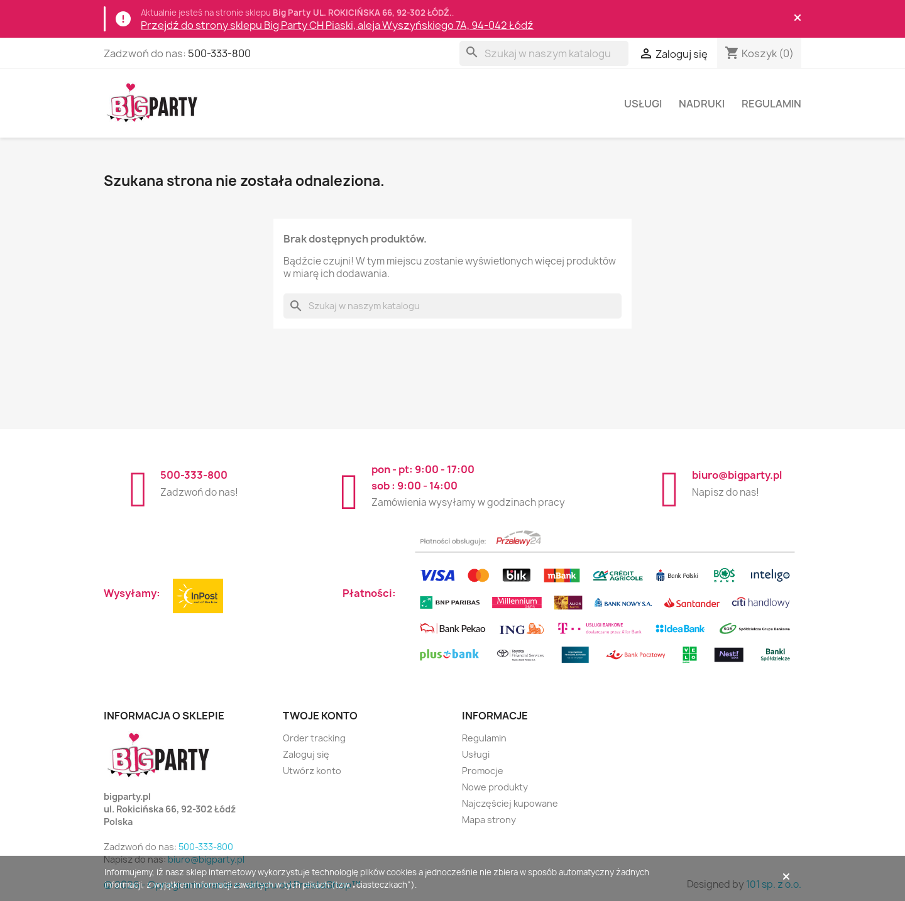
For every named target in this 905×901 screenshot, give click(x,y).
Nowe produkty (495, 787)
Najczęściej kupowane (510, 803)
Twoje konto (320, 716)
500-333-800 (219, 53)
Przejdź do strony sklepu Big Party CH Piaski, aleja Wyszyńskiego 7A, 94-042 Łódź (337, 25)
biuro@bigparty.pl (737, 475)
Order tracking (314, 738)
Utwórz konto (312, 771)
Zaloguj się (306, 754)
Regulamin (771, 104)
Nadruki (702, 104)
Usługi (643, 104)
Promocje (482, 771)
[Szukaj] (543, 53)
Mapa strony (489, 820)
